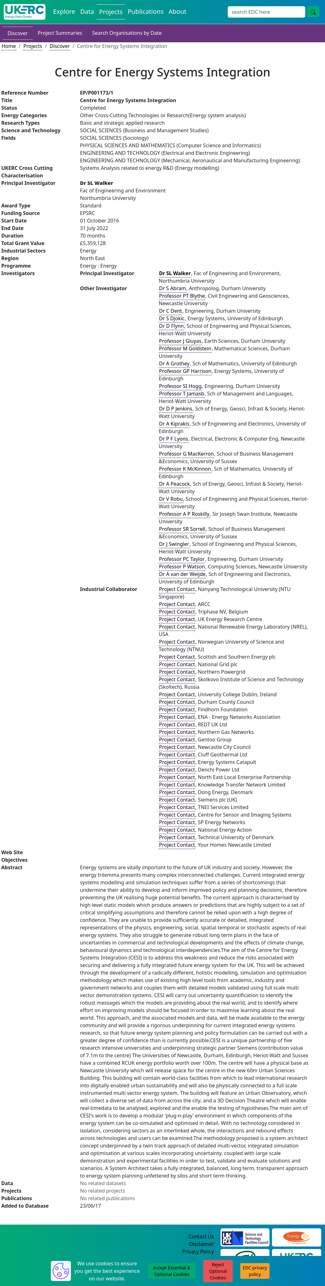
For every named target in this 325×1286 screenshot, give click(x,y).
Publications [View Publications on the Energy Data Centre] (145, 11)
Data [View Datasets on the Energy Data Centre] (87, 11)
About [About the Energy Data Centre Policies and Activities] (177, 11)
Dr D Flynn (171, 325)
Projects (32, 46)
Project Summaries (60, 32)
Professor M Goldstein (185, 348)
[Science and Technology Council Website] (245, 1236)
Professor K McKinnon (185, 468)
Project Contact (177, 589)
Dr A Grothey (174, 363)
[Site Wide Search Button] (313, 11)
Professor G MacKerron (186, 453)
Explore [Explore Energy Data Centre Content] (64, 11)
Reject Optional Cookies (218, 1271)
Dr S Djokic (171, 318)
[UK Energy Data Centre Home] (24, 12)
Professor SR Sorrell (182, 528)
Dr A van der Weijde (182, 574)
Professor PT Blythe (182, 295)
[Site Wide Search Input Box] (266, 12)
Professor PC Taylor (182, 559)
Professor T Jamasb (181, 393)
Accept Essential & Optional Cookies (171, 1271)
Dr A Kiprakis (174, 423)
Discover (18, 33)
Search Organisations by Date (127, 32)
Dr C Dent (170, 310)
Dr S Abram (172, 288)
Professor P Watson (182, 566)
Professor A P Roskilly (184, 513)
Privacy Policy (198, 1251)
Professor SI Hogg (180, 386)
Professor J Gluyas (180, 340)
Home (9, 46)
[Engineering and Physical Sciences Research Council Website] (296, 1236)
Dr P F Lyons (173, 438)
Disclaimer (201, 1244)
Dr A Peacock (174, 483)
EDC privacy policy (255, 1271)
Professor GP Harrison (185, 371)
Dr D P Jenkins (175, 408)
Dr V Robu (171, 498)
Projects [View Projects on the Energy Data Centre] (111, 12)
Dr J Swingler (174, 544)
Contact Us (201, 1236)
